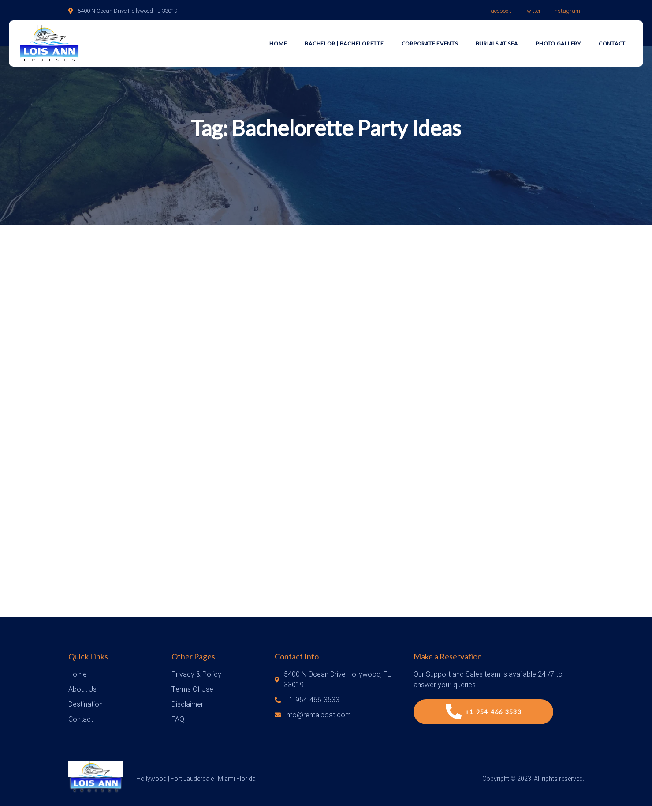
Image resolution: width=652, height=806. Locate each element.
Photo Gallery (558, 43)
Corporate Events (430, 43)
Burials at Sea (497, 43)
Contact (612, 43)
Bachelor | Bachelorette (344, 43)
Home (278, 43)
